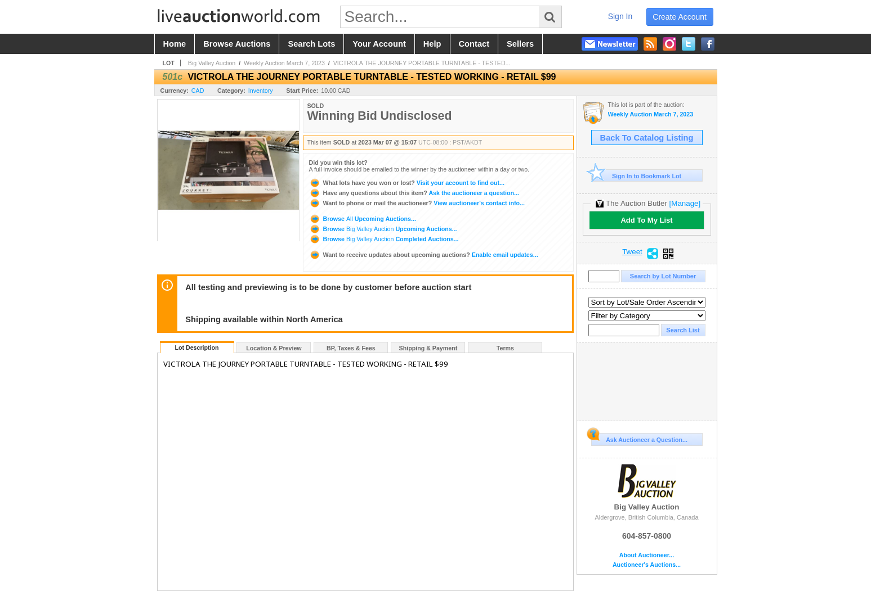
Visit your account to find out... (406, 182)
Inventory (260, 90)
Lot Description (196, 347)
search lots (311, 43)
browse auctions (236, 43)
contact (474, 43)
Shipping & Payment (428, 348)
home (174, 43)
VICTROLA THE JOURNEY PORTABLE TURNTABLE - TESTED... (422, 63)
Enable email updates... (423, 254)
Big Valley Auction (212, 63)
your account (378, 43)
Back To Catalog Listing (647, 137)
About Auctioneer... (646, 555)
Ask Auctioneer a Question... (639, 438)
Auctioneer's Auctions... (647, 565)
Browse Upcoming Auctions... (362, 218)
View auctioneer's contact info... (417, 203)
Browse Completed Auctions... (384, 239)
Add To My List (646, 220)
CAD (197, 90)
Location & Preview (273, 348)
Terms (505, 348)
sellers (520, 43)
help (432, 43)
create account (680, 16)
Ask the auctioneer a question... (414, 193)
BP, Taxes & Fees (351, 348)
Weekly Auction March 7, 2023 (284, 63)
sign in (620, 16)
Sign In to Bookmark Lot (636, 175)
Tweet (632, 252)
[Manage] (685, 203)
